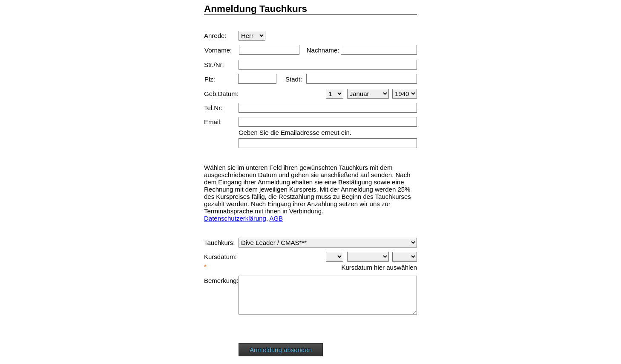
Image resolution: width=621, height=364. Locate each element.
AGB (276, 218)
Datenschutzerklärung (235, 218)
